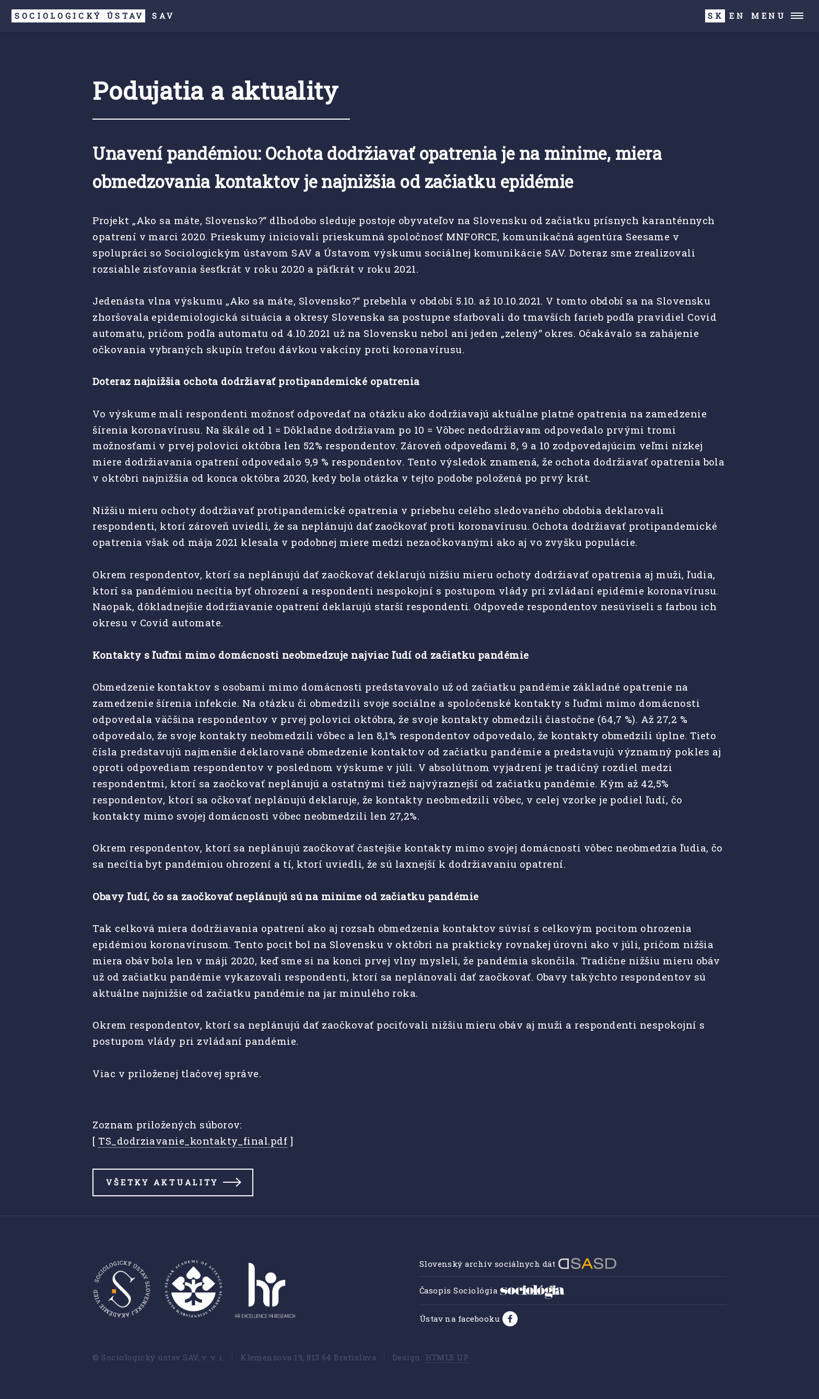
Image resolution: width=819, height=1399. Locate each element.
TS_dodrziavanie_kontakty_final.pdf (192, 1140)
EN (737, 15)
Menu (768, 15)
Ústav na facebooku (460, 1318)
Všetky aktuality (162, 1182)
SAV (92, 15)
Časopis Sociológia (492, 1290)
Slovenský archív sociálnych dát (518, 1263)
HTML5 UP (447, 1357)
